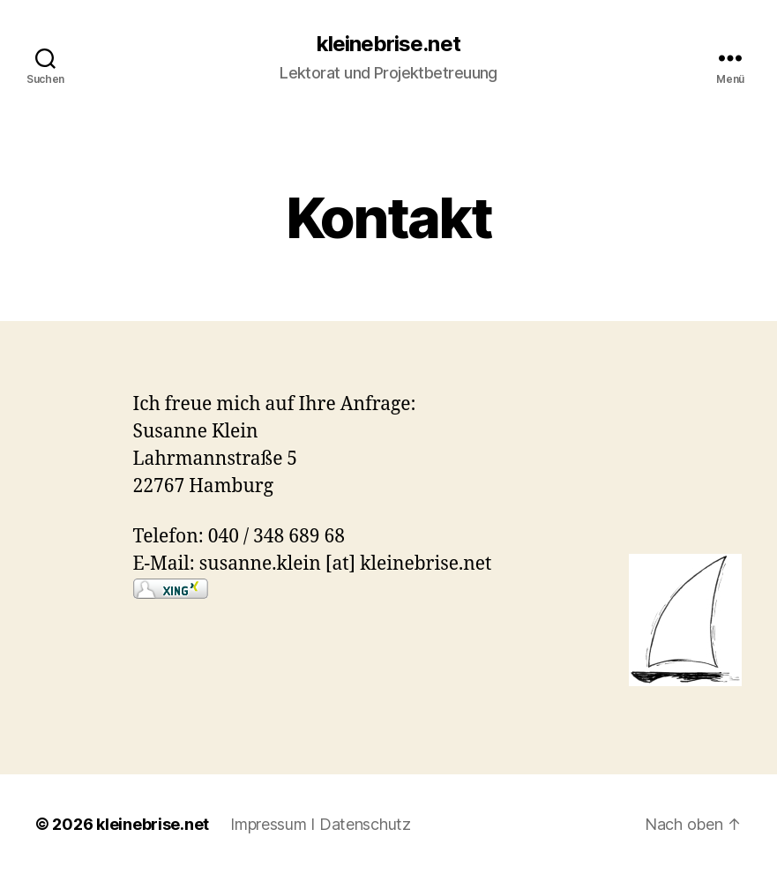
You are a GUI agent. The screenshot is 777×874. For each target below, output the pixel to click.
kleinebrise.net (388, 44)
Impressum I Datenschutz (320, 824)
